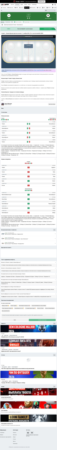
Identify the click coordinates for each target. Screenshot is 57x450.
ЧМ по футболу (15, 381)
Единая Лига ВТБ (4, 349)
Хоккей (6, 237)
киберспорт (6, 335)
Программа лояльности (7, 423)
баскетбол (10, 349)
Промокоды (34, 4)
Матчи (29, 4)
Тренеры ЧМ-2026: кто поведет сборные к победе (13, 382)
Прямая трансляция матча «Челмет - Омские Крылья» (13, 24)
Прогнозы (17, 4)
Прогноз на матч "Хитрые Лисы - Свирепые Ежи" (14, 234)
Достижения (4, 410)
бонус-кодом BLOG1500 (39, 70)
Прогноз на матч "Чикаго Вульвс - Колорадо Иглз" (14, 243)
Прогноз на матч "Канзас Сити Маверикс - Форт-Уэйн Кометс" (16, 238)
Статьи (25, 4)
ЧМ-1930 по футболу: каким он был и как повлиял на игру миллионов (17, 368)
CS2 (2, 335)
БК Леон (28, 430)
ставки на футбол (5, 381)
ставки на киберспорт (13, 335)
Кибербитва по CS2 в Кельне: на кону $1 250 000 (12, 337)
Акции (21, 4)
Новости (12, 4)
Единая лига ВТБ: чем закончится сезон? (11, 351)
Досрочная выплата (6, 397)
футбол (10, 381)
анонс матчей (15, 349)
